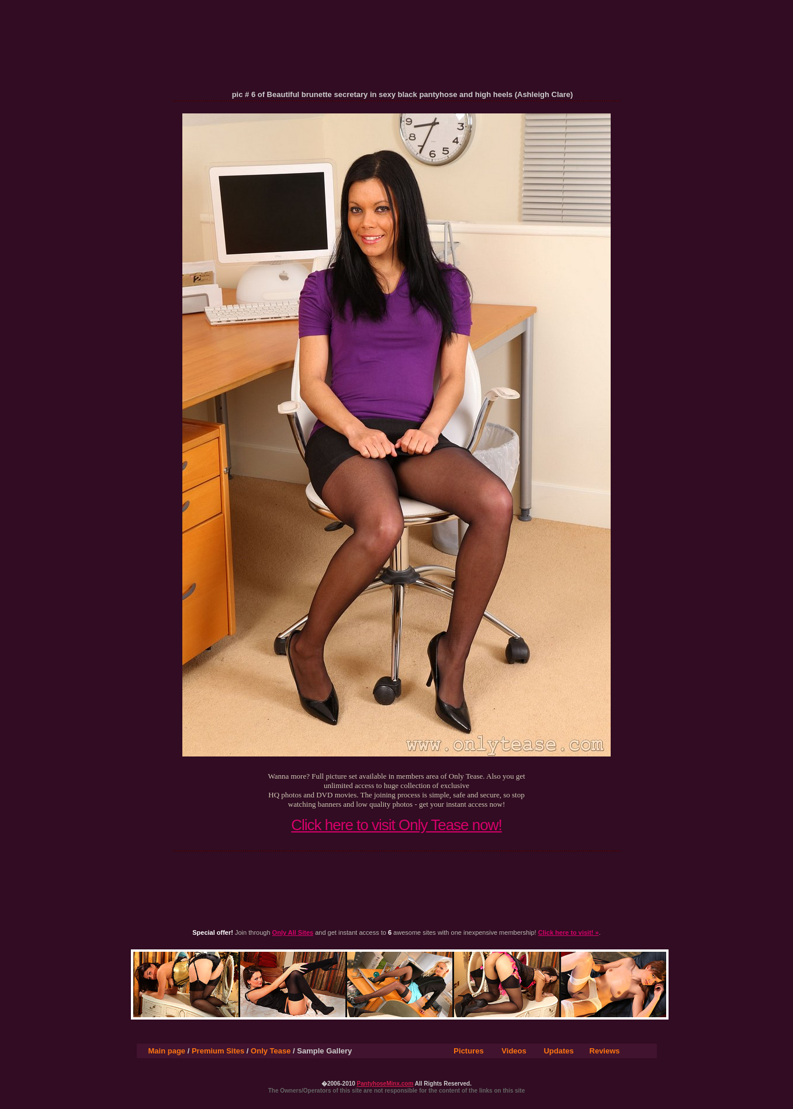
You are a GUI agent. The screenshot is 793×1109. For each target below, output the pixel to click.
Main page (167, 1050)
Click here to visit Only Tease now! (396, 825)
